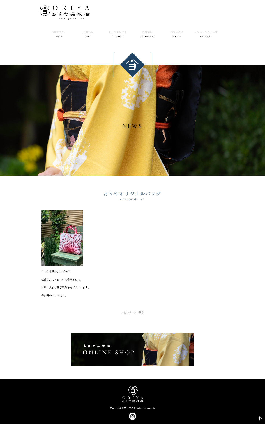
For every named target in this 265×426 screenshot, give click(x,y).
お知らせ (88, 32)
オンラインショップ (206, 32)
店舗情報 (147, 32)
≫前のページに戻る (132, 314)
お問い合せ (176, 32)
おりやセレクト (118, 32)
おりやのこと (59, 32)
